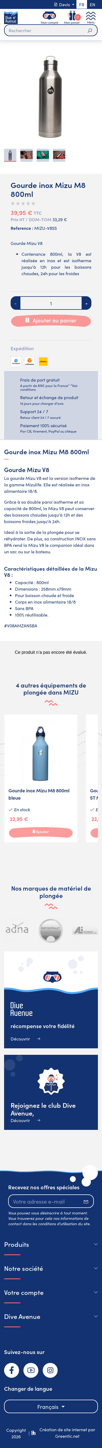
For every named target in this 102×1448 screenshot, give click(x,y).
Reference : (22, 228)
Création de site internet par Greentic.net (67, 1432)
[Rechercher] (51, 30)
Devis (62, 4)
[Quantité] (51, 303)
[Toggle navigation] (91, 17)
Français (48, 1406)
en (92, 4)
